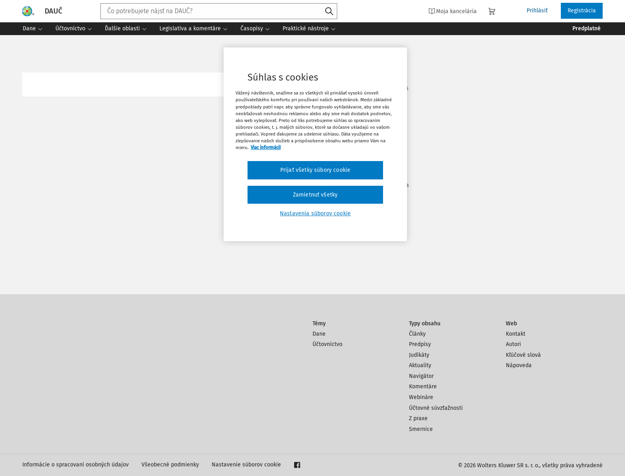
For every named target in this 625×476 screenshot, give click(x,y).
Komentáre (423, 386)
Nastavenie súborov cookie (246, 464)
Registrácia (582, 10)
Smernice (421, 429)
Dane (319, 333)
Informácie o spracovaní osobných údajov (75, 464)
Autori (513, 344)
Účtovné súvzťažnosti (436, 408)
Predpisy (420, 344)
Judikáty (419, 355)
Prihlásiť (537, 10)
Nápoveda (519, 365)
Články (417, 333)
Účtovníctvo (327, 344)
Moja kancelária (452, 11)
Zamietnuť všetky (315, 194)
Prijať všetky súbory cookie (315, 170)
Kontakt (515, 333)
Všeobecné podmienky (170, 464)
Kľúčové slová (523, 355)
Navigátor (421, 376)
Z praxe (418, 418)
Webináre (421, 397)
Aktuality (420, 365)
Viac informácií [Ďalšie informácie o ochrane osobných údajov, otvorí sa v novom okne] (266, 147)
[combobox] (218, 11)
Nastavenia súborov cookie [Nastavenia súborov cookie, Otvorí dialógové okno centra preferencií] (315, 213)
